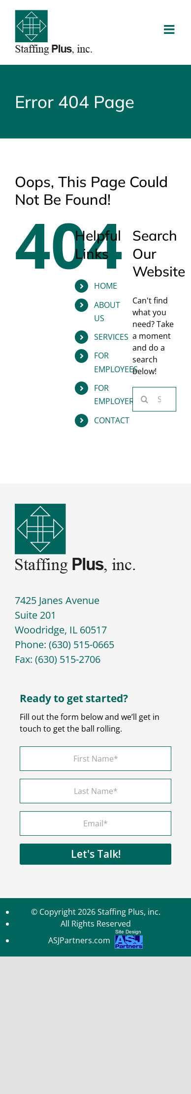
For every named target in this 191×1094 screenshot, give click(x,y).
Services (111, 336)
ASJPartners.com (95, 941)
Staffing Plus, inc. (128, 911)
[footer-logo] (75, 507)
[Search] (144, 399)
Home (105, 285)
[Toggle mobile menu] (170, 29)
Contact (111, 420)
